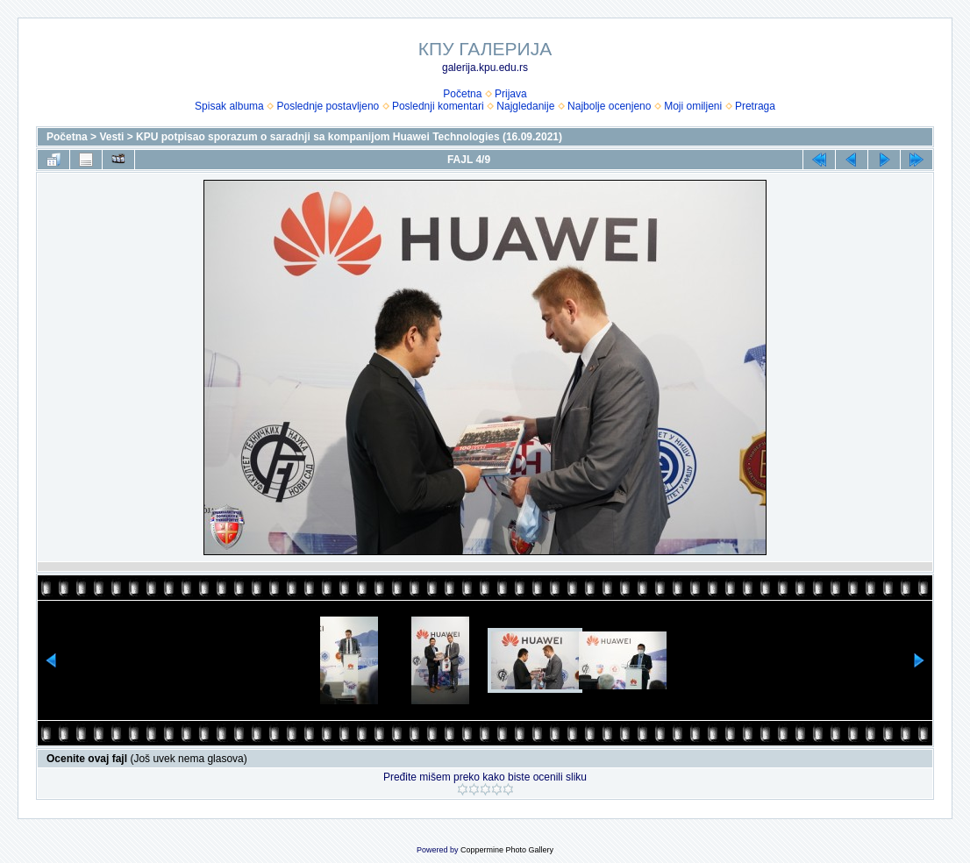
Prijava (511, 94)
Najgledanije (525, 106)
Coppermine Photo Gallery (506, 849)
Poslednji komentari (438, 106)
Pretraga (755, 106)
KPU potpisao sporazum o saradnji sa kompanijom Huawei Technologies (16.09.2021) (349, 137)
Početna (462, 94)
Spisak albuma (229, 106)
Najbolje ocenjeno (609, 106)
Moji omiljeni (693, 106)
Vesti (111, 137)
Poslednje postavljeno (327, 106)
